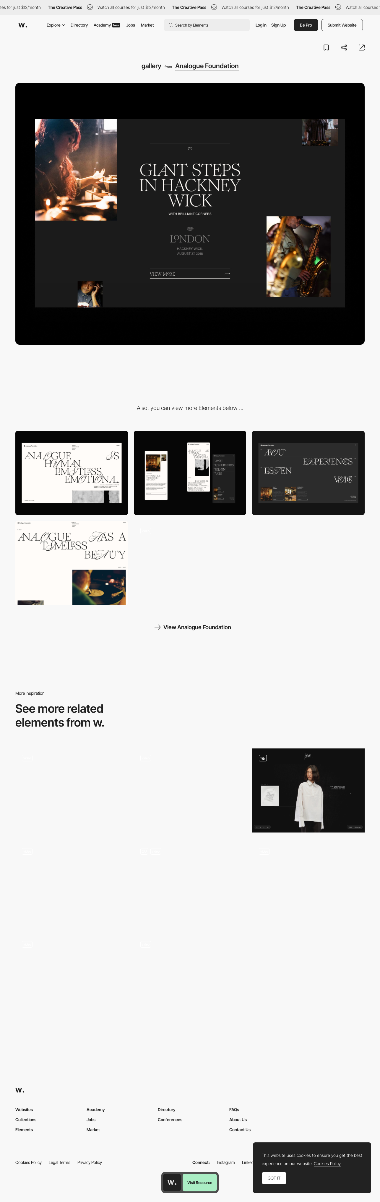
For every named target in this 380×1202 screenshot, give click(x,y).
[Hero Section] (190, 790)
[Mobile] (190, 473)
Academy (107, 24)
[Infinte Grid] (71, 883)
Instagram (226, 1162)
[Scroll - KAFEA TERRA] (71, 977)
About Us (238, 1119)
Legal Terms (59, 1162)
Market (147, 24)
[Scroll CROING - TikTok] (190, 883)
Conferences (170, 1119)
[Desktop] (71, 473)
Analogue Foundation (207, 66)
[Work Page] (190, 977)
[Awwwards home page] (172, 1182)
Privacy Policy (89, 1162)
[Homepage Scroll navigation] (190, 563)
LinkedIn (249, 1162)
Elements (24, 1129)
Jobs (130, 24)
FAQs (234, 1109)
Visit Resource (199, 1182)
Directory (79, 24)
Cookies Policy (28, 1162)
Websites (24, 1109)
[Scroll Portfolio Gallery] (71, 790)
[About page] (71, 563)
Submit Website (342, 24)
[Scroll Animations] (308, 883)
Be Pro (306, 24)
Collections (25, 1119)
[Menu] (308, 473)
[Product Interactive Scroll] (308, 790)
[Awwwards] (22, 25)
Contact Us (240, 1129)
